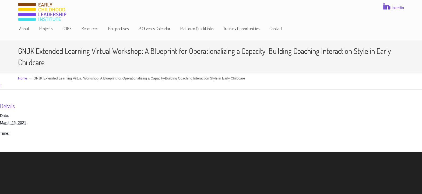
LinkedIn (393, 6)
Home (22, 78)
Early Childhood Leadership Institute (42, 12)
